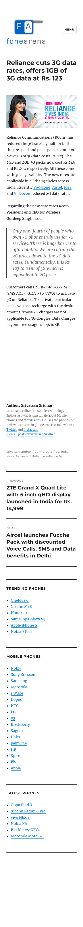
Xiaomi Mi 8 (21, 606)
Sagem (17, 730)
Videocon (22, 193)
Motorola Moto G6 (27, 836)
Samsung (19, 680)
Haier (15, 737)
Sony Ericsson (23, 674)
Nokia (16, 668)
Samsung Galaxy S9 (28, 619)
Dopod (16, 699)
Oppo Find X (21, 805)
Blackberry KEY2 (25, 830)
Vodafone (41, 187)
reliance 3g (54, 456)
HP (13, 749)
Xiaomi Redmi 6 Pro (28, 811)
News (10, 456)
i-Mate (17, 693)
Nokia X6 (19, 823)
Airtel (57, 187)
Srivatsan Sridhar (18, 451)
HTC (14, 705)
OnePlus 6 (20, 600)
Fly (13, 762)
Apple (16, 768)
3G (58, 451)
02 (13, 718)
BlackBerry (20, 724)
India (65, 451)
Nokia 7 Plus (21, 631)
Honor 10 (19, 612)
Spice (15, 755)
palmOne (19, 743)
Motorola (19, 687)
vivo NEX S (20, 817)
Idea (67, 187)
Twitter (11, 430)
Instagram (30, 430)
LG (13, 712)
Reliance (22, 456)
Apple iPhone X (24, 625)
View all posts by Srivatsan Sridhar (30, 434)
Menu (69, 29)
